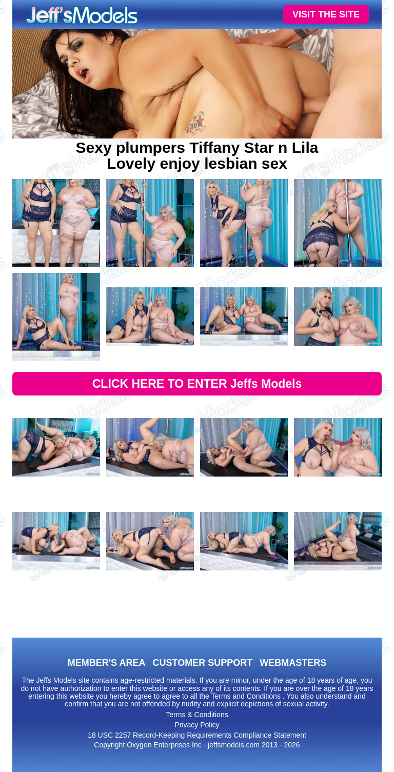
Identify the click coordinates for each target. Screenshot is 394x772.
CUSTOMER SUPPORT (202, 662)
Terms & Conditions (197, 714)
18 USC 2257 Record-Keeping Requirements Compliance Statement (197, 735)
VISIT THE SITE (326, 14)
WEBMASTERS (293, 662)
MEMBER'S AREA (107, 662)
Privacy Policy (196, 725)
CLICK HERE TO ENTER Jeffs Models (197, 383)
